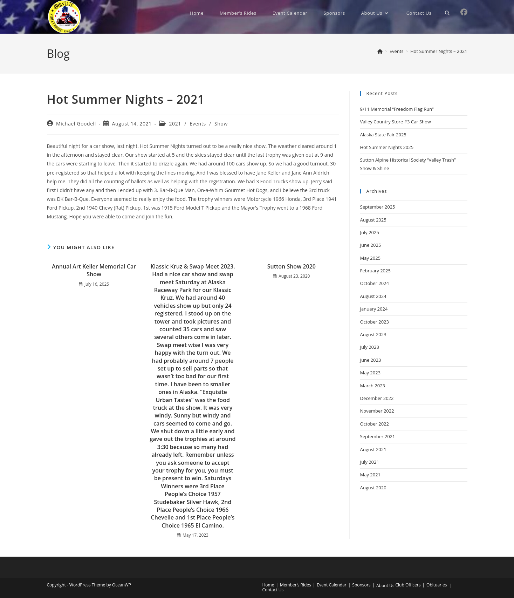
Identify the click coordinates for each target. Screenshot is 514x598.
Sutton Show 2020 (291, 266)
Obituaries (436, 585)
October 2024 (374, 283)
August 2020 (373, 487)
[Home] (380, 51)
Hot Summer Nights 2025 (387, 147)
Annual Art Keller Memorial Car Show (94, 270)
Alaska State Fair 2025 (383, 134)
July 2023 (369, 347)
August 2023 (373, 334)
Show (221, 123)
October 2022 (374, 424)
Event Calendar (331, 585)
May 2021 (370, 474)
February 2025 (375, 270)
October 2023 (374, 322)
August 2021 (373, 449)
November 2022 (377, 411)
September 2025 (377, 207)
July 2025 (369, 232)
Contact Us (273, 590)
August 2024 (373, 296)
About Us (385, 586)
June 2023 (370, 360)
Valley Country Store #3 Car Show (395, 121)
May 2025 (370, 258)
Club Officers (408, 585)
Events (198, 123)
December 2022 (377, 398)
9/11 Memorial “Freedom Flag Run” (397, 109)
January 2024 (374, 309)
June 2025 (370, 245)
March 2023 (372, 385)
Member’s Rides (295, 585)
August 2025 (373, 220)
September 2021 (377, 436)
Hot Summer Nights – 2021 (438, 51)
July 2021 (369, 462)
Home (268, 585)
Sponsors (361, 585)
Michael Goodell (76, 123)
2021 (175, 123)
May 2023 (370, 372)
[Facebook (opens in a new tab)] (464, 12)
